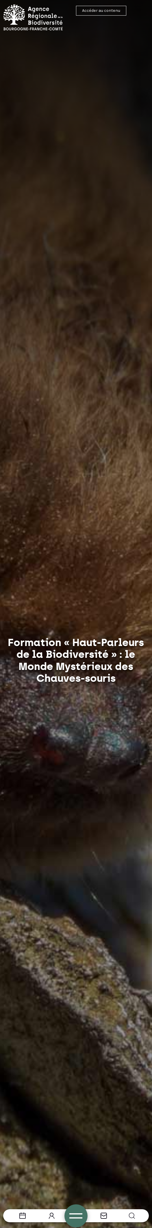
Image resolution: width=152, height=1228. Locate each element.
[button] (132, 1215)
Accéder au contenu (101, 10)
